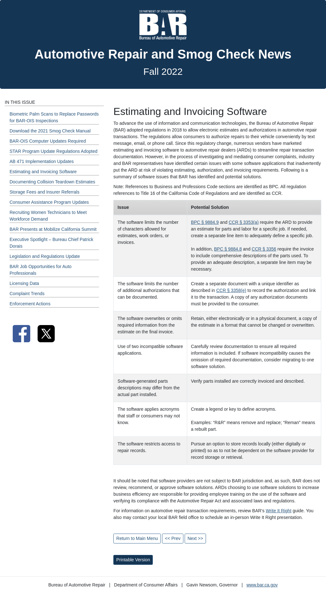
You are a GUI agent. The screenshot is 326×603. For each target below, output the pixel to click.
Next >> (195, 538)
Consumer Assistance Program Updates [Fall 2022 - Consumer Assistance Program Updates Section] (49, 202)
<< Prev (173, 538)
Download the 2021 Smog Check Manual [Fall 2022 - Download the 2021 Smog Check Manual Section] (50, 130)
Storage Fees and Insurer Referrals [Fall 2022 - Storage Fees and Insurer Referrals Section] (44, 192)
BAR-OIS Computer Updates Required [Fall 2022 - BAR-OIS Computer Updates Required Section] (48, 141)
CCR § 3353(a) (244, 222)
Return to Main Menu (137, 538)
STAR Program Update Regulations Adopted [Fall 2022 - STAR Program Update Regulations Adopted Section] (53, 151)
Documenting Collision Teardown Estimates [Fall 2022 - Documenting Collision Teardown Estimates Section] (52, 181)
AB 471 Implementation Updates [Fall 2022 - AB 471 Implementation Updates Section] (42, 161)
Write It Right (279, 510)
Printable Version (133, 559)
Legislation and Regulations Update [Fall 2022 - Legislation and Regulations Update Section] (45, 256)
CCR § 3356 (264, 249)
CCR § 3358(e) (231, 290)
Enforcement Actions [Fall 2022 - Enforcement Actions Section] (30, 303)
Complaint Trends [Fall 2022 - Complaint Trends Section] (27, 293)
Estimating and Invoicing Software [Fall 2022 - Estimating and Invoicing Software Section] (43, 171)
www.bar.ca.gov (262, 584)
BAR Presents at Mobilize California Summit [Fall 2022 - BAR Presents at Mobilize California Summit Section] (53, 229)
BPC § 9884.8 (228, 249)
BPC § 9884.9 (205, 222)
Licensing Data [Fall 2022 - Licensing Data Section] (24, 283)
